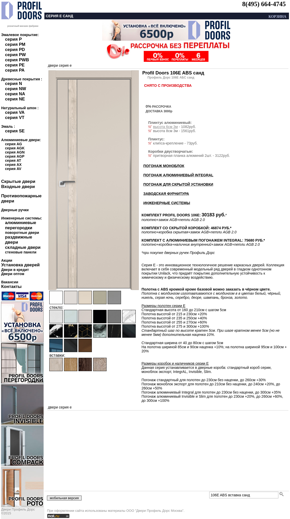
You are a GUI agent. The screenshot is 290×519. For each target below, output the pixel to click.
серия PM (15, 44)
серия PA (15, 70)
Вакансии (9, 282)
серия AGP (14, 156)
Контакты (11, 286)
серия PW (15, 54)
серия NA (15, 93)
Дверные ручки (15, 210)
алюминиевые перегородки (20, 225)
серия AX (13, 165)
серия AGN (15, 152)
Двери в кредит (15, 270)
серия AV (13, 169)
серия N (13, 83)
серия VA (15, 112)
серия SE (15, 131)
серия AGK (15, 148)
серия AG (13, 144)
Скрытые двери (18, 181)
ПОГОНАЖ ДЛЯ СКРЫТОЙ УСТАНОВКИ (178, 184)
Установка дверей (20, 264)
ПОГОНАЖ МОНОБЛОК (163, 166)
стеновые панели (20, 252)
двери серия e (59, 65)
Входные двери (18, 186)
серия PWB (17, 59)
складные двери (23, 247)
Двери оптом (12, 274)
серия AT (13, 160)
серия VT (14, 117)
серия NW (15, 88)
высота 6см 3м (165, 127)
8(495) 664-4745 (264, 4)
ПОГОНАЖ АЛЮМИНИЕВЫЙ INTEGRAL (178, 175)
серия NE (15, 99)
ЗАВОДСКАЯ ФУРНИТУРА (166, 194)
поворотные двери (22, 233)
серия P (13, 39)
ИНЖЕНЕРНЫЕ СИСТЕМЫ (166, 203)
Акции (6, 260)
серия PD (15, 49)
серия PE (15, 65)
